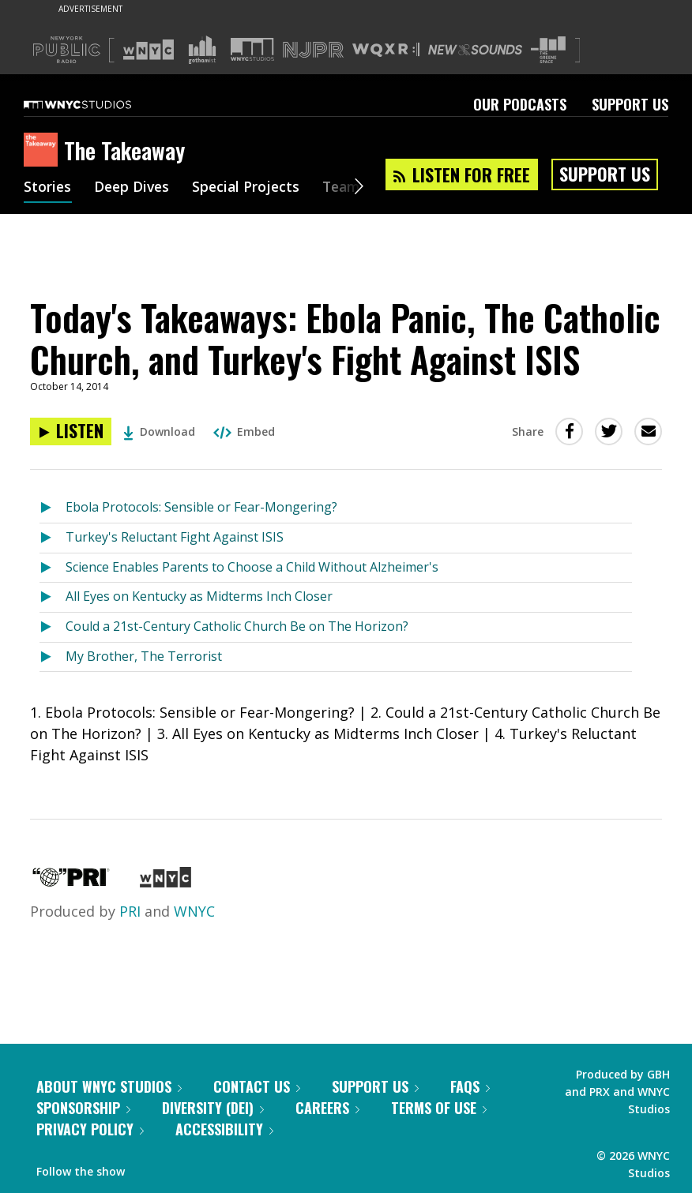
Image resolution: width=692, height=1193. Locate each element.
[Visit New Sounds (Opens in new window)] (475, 49)
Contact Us (256, 1086)
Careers (327, 1107)
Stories (48, 188)
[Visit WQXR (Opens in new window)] (385, 50)
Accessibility (224, 1129)
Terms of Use (439, 1107)
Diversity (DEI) (213, 1107)
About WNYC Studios (109, 1086)
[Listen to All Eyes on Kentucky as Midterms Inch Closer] (52, 597)
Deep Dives (134, 188)
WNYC (194, 911)
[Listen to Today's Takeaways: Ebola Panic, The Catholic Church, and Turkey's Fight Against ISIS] (70, 431)
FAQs (470, 1086)
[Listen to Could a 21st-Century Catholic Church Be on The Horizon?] (52, 627)
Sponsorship (83, 1107)
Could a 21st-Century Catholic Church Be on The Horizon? (237, 626)
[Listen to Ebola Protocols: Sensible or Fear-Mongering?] (52, 508)
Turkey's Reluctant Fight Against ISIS (175, 537)
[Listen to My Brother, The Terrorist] (52, 657)
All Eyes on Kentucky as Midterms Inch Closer (199, 596)
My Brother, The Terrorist (144, 656)
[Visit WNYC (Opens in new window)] (148, 49)
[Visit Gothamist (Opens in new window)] (202, 50)
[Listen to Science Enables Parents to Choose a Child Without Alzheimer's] (52, 568)
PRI (130, 911)
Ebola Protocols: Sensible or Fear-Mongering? (201, 507)
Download (159, 431)
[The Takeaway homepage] (44, 151)
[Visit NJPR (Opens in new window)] (313, 50)
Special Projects (251, 188)
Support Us (630, 104)
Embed (244, 431)
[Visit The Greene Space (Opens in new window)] (548, 50)
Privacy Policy (90, 1129)
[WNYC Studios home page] (97, 104)
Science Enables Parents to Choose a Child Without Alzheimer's (252, 567)
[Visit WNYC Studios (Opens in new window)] (252, 49)
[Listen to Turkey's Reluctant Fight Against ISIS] (52, 538)
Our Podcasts (519, 104)
